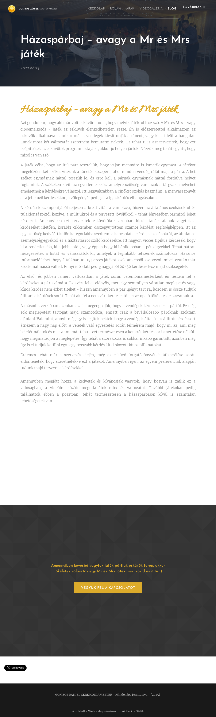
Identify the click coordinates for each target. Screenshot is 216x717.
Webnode (95, 711)
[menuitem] (93, 8)
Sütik (140, 711)
